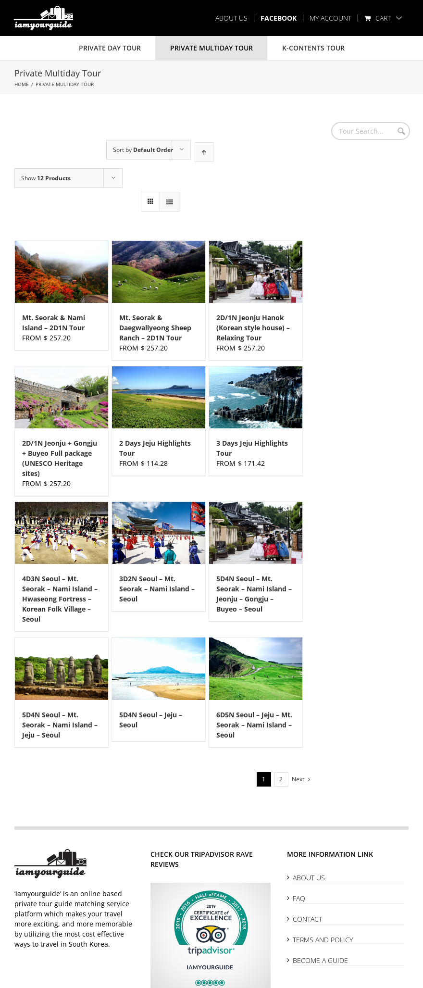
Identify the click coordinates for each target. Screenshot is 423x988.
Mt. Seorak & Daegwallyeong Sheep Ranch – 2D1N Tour (155, 327)
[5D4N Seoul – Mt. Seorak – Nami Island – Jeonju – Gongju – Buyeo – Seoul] (255, 533)
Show (46, 178)
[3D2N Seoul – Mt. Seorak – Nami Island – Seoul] (158, 533)
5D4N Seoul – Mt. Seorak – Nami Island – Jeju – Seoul (60, 724)
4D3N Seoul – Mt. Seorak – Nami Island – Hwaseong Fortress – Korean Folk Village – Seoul (60, 599)
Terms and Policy (323, 939)
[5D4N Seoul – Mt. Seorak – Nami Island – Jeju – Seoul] (61, 669)
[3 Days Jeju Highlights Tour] (255, 397)
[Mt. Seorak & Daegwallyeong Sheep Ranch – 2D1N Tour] (158, 272)
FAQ (299, 898)
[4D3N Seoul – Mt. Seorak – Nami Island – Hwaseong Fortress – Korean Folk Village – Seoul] (61, 533)
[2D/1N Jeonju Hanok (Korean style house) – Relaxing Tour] (255, 272)
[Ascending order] (204, 152)
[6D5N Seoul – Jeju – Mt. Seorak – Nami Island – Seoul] (255, 669)
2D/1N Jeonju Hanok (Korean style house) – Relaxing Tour (253, 327)
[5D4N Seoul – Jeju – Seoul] (158, 669)
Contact (307, 919)
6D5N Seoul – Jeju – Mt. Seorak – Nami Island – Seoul (254, 724)
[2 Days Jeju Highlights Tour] (158, 397)
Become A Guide (320, 960)
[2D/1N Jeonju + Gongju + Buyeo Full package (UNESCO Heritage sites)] (61, 397)
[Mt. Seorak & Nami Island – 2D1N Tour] (61, 272)
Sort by (143, 150)
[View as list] (169, 201)
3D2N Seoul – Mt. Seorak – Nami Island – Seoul (157, 588)
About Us (309, 877)
